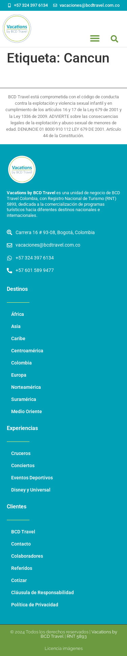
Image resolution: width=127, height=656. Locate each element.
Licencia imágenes (64, 648)
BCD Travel (23, 532)
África (17, 314)
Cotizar (19, 580)
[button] (114, 39)
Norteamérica (26, 387)
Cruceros (20, 453)
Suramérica (23, 399)
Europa (18, 375)
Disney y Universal (30, 490)
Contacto (21, 544)
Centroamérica (27, 351)
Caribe (18, 339)
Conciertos (23, 466)
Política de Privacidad (34, 605)
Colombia (21, 363)
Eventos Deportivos (32, 478)
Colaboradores (27, 556)
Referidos (21, 568)
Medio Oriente (26, 411)
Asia (16, 326)
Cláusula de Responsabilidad (42, 593)
